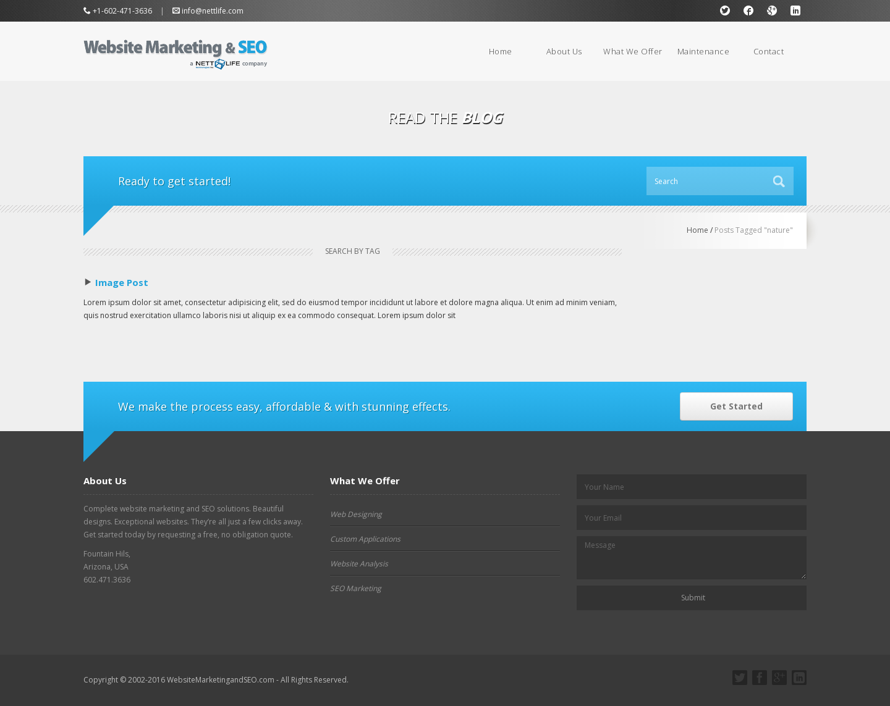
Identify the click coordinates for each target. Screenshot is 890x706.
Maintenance (703, 51)
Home (500, 51)
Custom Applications (365, 539)
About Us (564, 51)
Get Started (736, 406)
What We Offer (633, 51)
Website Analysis (359, 563)
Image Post (121, 282)
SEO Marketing (355, 588)
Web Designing (356, 514)
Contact (768, 51)
